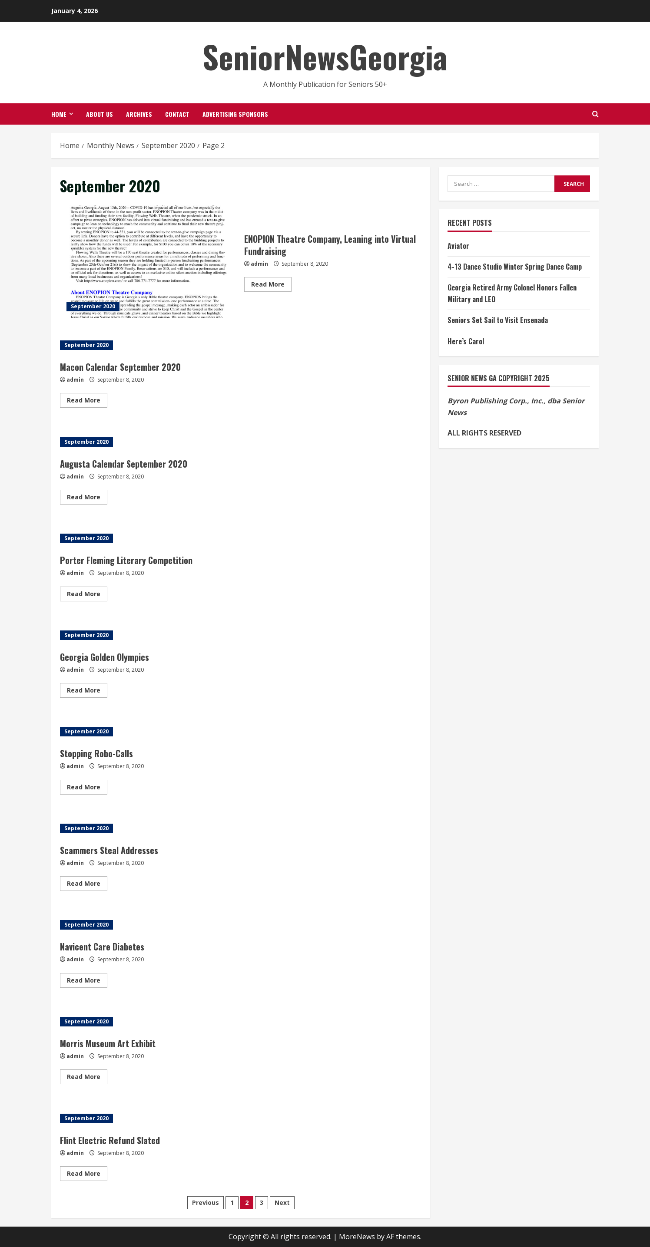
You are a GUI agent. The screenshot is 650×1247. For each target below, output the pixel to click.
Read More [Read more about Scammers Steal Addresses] (87, 885)
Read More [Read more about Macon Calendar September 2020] (87, 402)
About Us (99, 114)
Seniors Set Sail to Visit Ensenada (498, 320)
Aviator (458, 246)
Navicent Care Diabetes (102, 946)
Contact (177, 114)
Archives (139, 114)
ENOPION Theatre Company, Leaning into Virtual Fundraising (149, 261)
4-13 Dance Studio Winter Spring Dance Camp (515, 266)
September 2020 (93, 306)
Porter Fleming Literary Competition (126, 560)
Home (58, 114)
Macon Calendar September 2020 (120, 366)
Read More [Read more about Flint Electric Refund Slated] (87, 1175)
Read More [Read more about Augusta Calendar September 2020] (87, 498)
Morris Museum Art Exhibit (108, 1043)
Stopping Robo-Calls (96, 753)
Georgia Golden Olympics (104, 656)
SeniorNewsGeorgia (325, 56)
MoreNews (357, 1236)
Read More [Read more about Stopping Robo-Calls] (87, 788)
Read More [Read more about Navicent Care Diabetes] (87, 982)
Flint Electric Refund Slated (110, 1140)
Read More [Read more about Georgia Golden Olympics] (87, 692)
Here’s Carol (466, 341)
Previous (205, 1202)
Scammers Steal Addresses (109, 850)
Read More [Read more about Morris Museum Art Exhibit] (87, 1078)
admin (259, 263)
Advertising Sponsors (235, 114)
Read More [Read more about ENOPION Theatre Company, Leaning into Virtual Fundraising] (271, 286)
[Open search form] (595, 114)
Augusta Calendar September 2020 (123, 463)
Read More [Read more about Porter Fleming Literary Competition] (87, 595)
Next (282, 1202)
